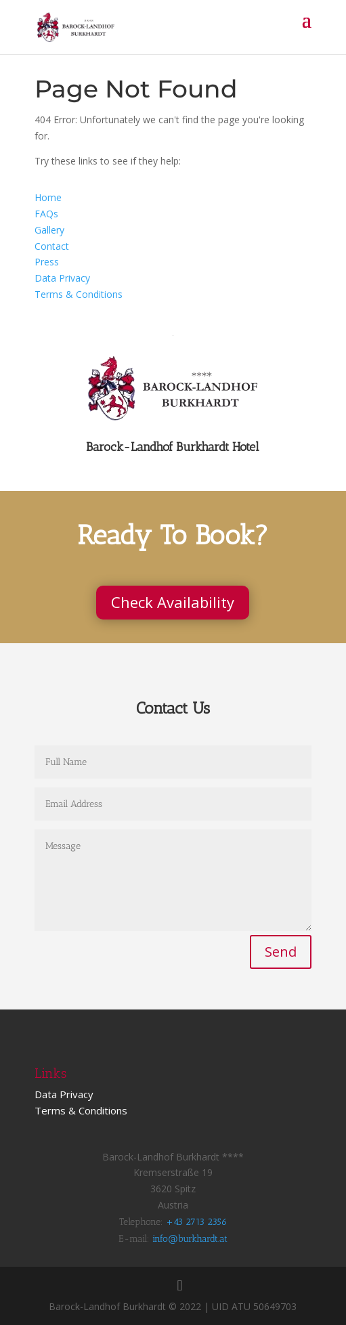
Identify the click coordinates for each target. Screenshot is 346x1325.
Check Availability (172, 602)
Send (281, 951)
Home (48, 197)
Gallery (49, 229)
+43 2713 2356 (196, 1222)
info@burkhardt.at (190, 1238)
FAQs (46, 213)
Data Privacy (62, 277)
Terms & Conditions (79, 294)
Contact (52, 246)
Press (47, 261)
